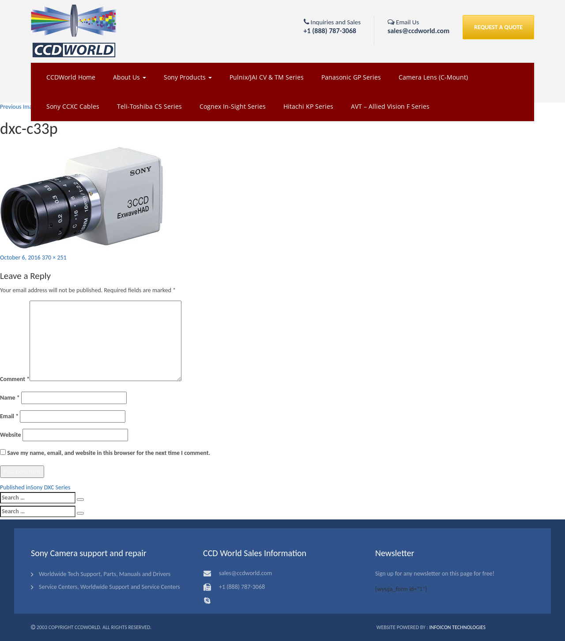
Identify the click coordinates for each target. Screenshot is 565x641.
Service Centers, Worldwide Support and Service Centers (109, 587)
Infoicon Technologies (457, 627)
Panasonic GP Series (351, 77)
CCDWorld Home (70, 77)
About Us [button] (129, 77)
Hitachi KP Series (308, 106)
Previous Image (19, 107)
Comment (15, 379)
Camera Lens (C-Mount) (433, 77)
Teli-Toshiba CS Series (149, 106)
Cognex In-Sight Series (233, 106)
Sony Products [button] (188, 77)
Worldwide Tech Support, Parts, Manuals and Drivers (104, 574)
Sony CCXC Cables (72, 106)
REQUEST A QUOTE (498, 27)
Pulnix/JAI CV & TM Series (267, 77)
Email (9, 416)
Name (10, 397)
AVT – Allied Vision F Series (390, 106)
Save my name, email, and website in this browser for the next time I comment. (108, 453)
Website (10, 435)
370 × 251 (54, 257)
